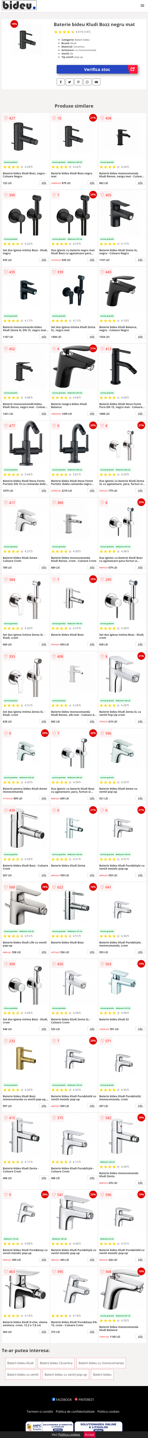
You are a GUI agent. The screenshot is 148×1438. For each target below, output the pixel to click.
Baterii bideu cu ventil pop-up (66, 1374)
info (44, 182)
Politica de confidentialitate (75, 1411)
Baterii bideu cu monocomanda (101, 1363)
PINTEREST (84, 1400)
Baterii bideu (102, 1374)
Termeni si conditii (40, 1411)
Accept (89, 1434)
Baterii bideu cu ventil (22, 1374)
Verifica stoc (111, 69)
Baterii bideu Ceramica (56, 1363)
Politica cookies (108, 1411)
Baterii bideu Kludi (20, 1363)
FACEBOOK (62, 1400)
